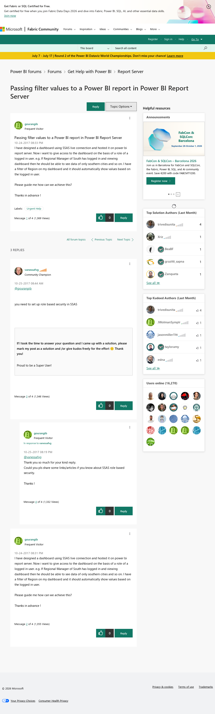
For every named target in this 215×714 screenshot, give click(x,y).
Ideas (103, 29)
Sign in (168, 39)
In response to (37, 443)
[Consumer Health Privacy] (53, 700)
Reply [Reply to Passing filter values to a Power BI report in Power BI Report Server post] (123, 217)
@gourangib (23, 288)
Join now (10, 16)
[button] (96, 106)
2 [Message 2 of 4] (27, 624)
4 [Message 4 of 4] (36, 501)
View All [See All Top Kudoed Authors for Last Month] (153, 368)
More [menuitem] (153, 29)
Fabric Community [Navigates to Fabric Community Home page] (43, 29)
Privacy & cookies (162, 686)
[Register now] (160, 181)
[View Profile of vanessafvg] (32, 269)
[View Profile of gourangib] (31, 124)
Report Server (130, 71)
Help (181, 39)
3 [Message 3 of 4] (27, 396)
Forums (67, 29)
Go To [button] (195, 39)
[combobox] (161, 48)
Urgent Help (34, 208)
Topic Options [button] (119, 106)
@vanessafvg (32, 457)
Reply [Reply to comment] (123, 405)
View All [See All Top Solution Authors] (153, 283)
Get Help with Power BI (90, 71)
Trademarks (206, 686)
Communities (121, 29)
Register (153, 39)
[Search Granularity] (95, 48)
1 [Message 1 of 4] (27, 218)
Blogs (139, 29)
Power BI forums (25, 71)
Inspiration (86, 29)
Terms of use (186, 686)
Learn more (175, 56)
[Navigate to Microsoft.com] (11, 29)
